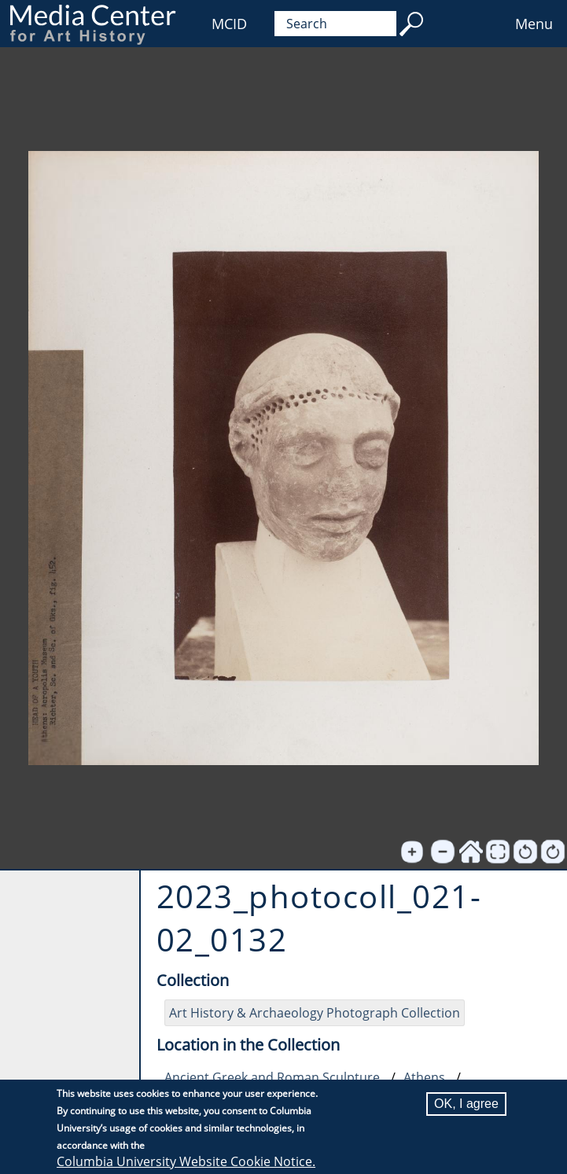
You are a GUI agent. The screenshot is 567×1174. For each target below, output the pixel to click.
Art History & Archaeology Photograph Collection (314, 1012)
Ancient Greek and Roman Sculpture (272, 1077)
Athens (424, 1077)
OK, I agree (466, 1103)
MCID (229, 23)
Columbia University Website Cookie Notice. (186, 1161)
